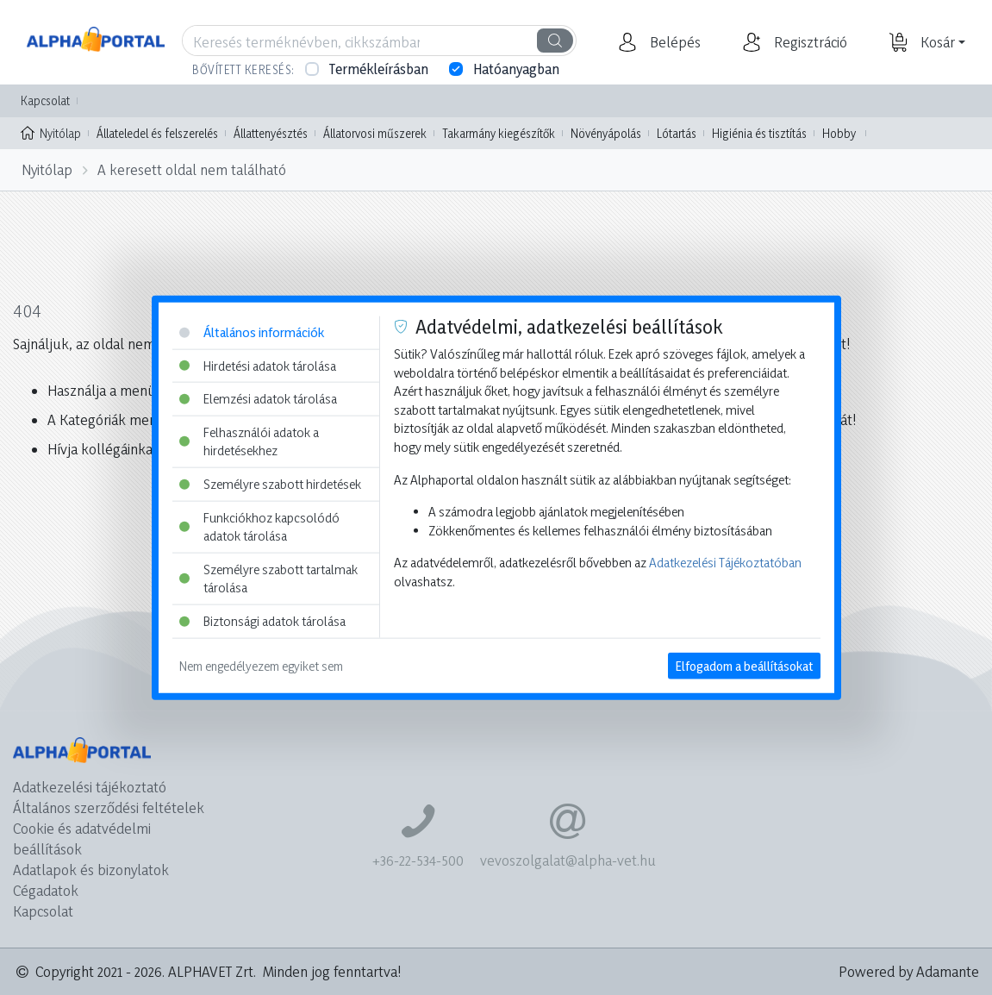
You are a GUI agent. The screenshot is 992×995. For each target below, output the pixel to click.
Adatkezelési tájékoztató (89, 787)
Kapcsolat (45, 100)
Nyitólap (51, 132)
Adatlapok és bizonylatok (91, 869)
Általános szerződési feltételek (108, 807)
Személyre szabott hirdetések (270, 484)
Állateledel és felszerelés (157, 133)
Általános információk (251, 332)
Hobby (839, 133)
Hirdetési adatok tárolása (257, 365)
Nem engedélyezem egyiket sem (261, 665)
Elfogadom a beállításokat (744, 665)
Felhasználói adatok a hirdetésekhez (249, 441)
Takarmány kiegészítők (498, 133)
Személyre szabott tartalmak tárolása (268, 579)
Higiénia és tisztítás (759, 133)
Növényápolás (606, 133)
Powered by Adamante (909, 971)
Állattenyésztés (271, 133)
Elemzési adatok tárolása (258, 399)
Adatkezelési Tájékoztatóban (725, 562)
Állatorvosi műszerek (375, 133)
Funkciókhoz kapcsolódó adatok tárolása (259, 526)
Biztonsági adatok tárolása (262, 621)
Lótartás (676, 133)
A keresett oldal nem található (191, 169)
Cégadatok (45, 890)
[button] (673, 42)
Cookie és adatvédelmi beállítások (82, 838)
